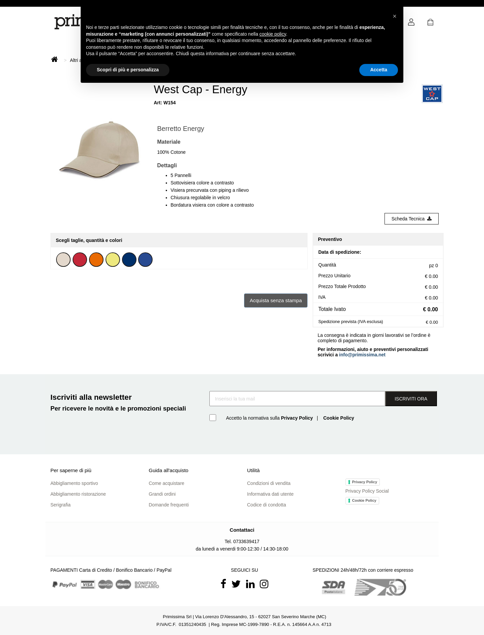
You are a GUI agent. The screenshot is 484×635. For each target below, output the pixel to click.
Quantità (327, 265)
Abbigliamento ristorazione (78, 494)
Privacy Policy (364, 482)
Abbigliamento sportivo (74, 483)
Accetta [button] (378, 69)
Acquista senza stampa (276, 300)
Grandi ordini (162, 494)
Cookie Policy (364, 500)
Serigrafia (60, 504)
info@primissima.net (362, 354)
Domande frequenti (169, 504)
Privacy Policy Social (367, 491)
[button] (430, 24)
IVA (322, 297)
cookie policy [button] (272, 34)
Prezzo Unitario (334, 275)
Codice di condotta (266, 504)
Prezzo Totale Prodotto (342, 286)
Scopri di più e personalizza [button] (128, 69)
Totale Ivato (332, 309)
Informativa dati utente (270, 494)
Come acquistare (167, 483)
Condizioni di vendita (268, 483)
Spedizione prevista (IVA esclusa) (350, 321)
